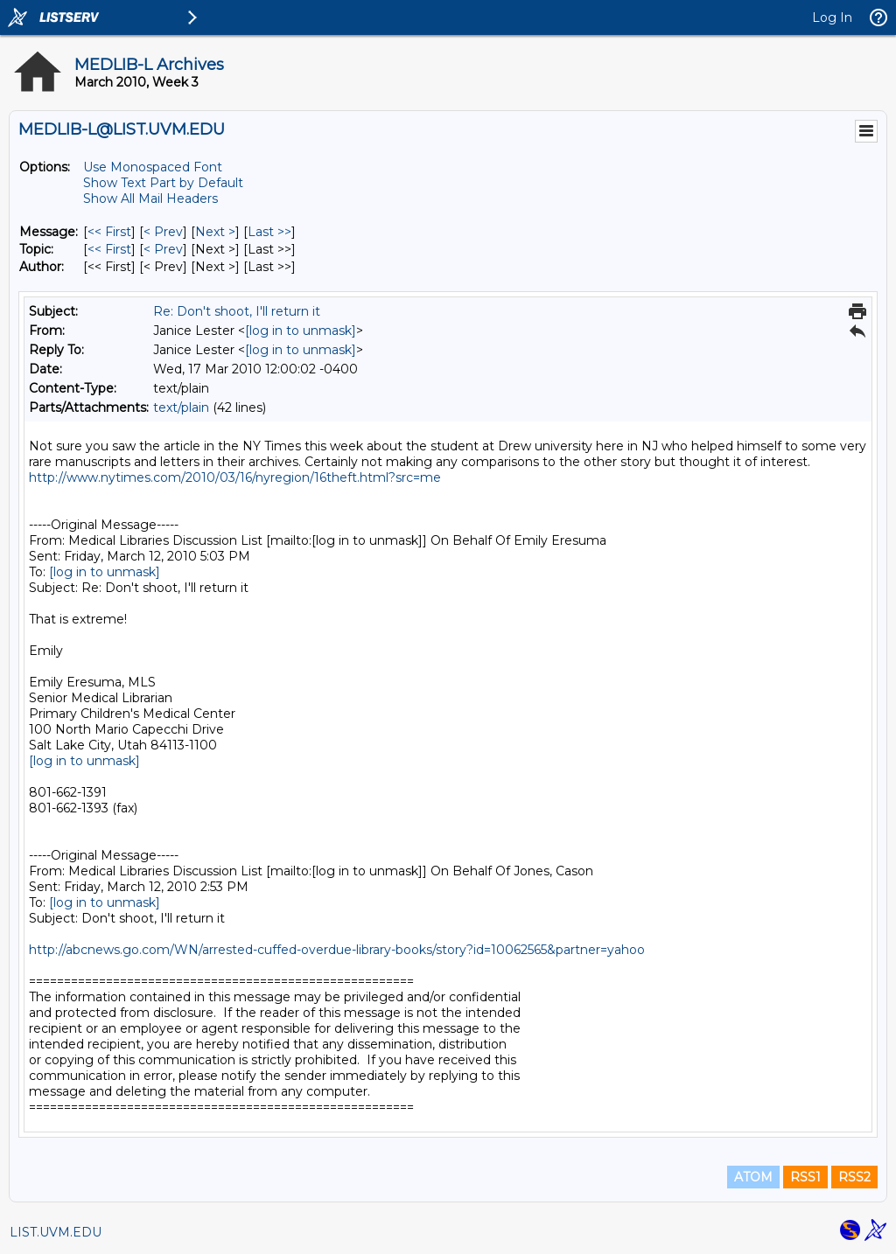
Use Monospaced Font (152, 167)
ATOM (753, 1177)
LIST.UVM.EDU (56, 1232)
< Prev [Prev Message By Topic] (163, 249)
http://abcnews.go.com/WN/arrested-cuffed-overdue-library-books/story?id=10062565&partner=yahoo (337, 950)
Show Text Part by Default (163, 183)
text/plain (181, 407)
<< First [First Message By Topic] (109, 249)
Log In (832, 17)
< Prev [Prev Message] (163, 232)
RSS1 (805, 1177)
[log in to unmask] (300, 330)
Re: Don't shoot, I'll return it (236, 311)
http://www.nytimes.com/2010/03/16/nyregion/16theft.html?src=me (235, 477)
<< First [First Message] (109, 232)
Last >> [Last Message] (269, 232)
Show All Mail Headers (150, 198)
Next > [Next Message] (215, 232)
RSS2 (854, 1177)
